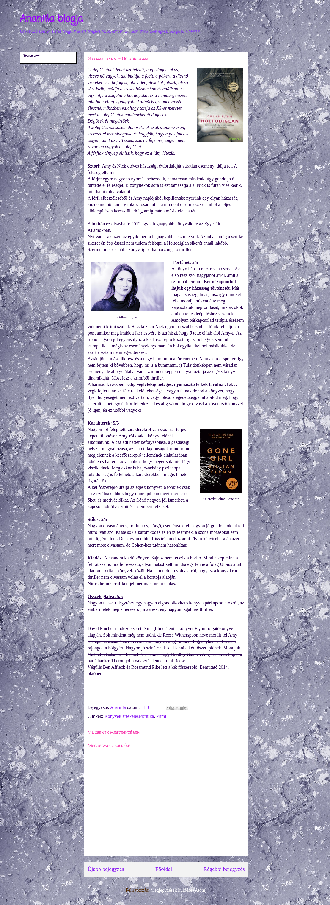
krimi (161, 716)
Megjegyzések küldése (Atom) (178, 890)
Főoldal (163, 869)
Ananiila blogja (51, 19)
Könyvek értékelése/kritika (129, 716)
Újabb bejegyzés (106, 869)
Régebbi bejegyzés (224, 869)
